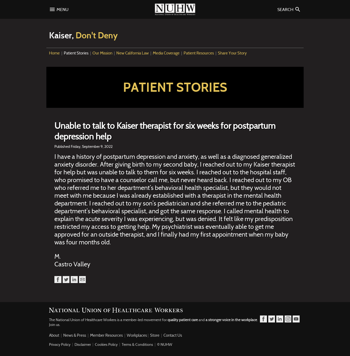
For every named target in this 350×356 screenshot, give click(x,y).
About (54, 335)
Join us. (54, 324)
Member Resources (106, 335)
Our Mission (102, 53)
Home (54, 53)
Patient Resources (199, 53)
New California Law (132, 53)
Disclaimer (83, 344)
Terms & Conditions (137, 344)
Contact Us (172, 335)
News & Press (74, 335)
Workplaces (137, 335)
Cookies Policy (106, 344)
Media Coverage (166, 53)
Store (154, 335)
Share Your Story (232, 53)
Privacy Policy (59, 344)
